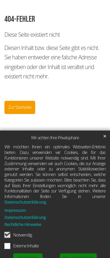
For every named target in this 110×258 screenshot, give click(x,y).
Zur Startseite (19, 107)
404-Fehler (19, 19)
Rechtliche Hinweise (22, 235)
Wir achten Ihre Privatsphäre (55, 148)
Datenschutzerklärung (25, 213)
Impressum (15, 221)
